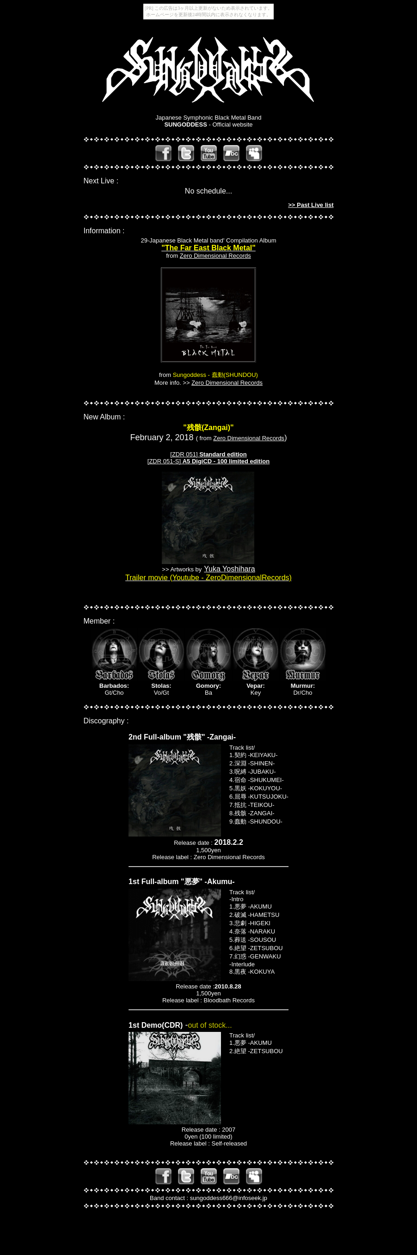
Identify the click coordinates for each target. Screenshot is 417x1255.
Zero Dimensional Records (215, 255)
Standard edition (223, 454)
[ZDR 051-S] (208, 461)
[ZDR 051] (184, 454)
